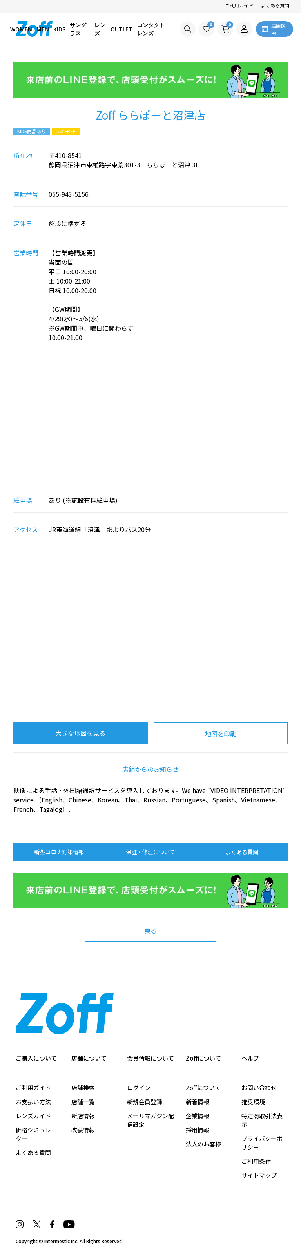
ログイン (138, 1087)
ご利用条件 (256, 1161)
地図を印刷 (220, 733)
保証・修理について (150, 852)
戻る (150, 930)
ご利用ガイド (239, 5)
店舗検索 (83, 1087)
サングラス (78, 29)
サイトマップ (259, 1175)
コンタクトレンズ (151, 29)
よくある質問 (275, 5)
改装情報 (83, 1130)
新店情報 (83, 1116)
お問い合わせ (259, 1087)
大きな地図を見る (80, 733)
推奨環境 (253, 1101)
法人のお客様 (203, 1144)
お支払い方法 (33, 1101)
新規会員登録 (144, 1101)
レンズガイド (33, 1116)
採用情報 (197, 1130)
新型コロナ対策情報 (59, 852)
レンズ (99, 29)
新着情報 (197, 1101)
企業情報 (197, 1116)
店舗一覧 (83, 1101)
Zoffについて (203, 1087)
